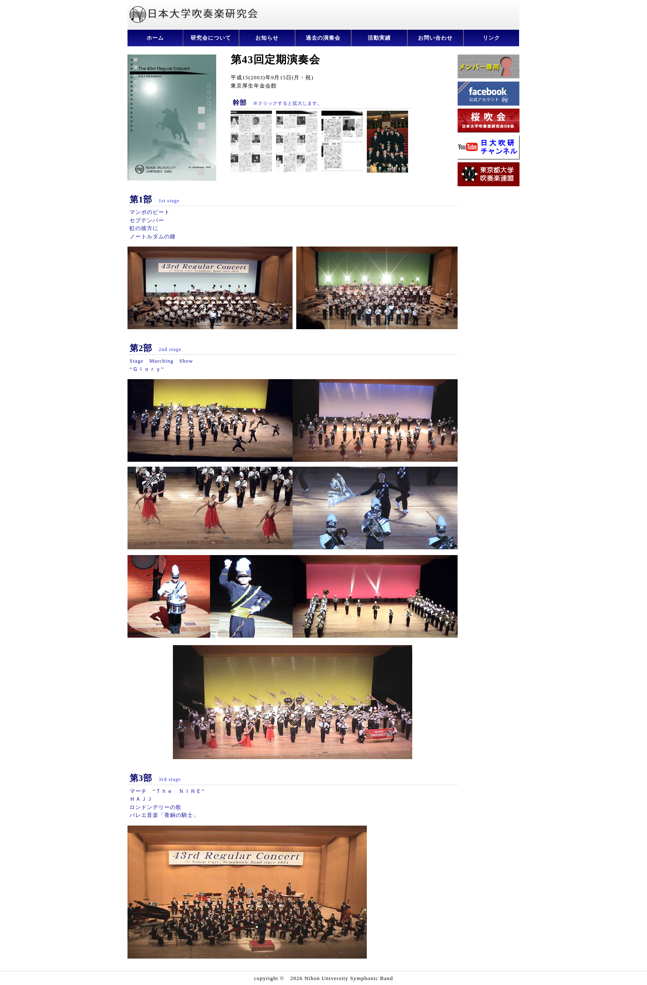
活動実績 (379, 38)
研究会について (211, 38)
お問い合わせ (435, 38)
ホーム (155, 38)
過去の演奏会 (323, 38)
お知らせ (267, 38)
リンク (491, 38)
